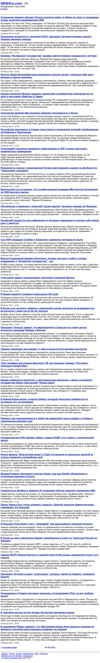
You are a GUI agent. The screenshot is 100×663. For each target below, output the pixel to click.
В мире (4, 9)
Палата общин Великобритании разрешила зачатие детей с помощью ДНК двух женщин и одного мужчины (47, 76)
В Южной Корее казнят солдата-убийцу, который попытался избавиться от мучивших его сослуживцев (44, 400)
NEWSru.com (11, 3)
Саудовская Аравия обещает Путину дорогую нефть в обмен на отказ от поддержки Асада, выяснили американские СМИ (50, 18)
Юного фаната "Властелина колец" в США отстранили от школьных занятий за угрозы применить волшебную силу (47, 456)
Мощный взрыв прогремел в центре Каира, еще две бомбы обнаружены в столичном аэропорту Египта (44, 475)
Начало (4, 654)
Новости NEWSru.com (12, 658)
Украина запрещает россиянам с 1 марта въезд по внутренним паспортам (44, 349)
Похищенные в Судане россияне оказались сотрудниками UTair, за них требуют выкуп (47, 594)
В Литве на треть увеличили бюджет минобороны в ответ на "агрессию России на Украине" (49, 539)
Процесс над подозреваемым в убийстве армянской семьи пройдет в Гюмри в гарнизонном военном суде (47, 420)
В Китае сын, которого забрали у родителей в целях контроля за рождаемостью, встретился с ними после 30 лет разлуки (48, 309)
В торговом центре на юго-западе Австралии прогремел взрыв (37, 612)
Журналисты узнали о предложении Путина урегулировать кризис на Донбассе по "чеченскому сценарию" (49, 169)
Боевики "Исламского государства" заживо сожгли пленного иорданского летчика (49, 55)
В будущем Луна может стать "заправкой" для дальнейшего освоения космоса (47, 524)
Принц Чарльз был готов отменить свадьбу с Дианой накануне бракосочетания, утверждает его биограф (47, 506)
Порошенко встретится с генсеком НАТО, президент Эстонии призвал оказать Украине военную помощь (46, 38)
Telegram (44, 654)
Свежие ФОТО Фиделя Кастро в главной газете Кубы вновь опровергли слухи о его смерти (49, 556)
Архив (18, 654)
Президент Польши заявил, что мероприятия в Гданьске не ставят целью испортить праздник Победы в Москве (44, 329)
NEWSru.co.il (6, 656)
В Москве (18, 656)
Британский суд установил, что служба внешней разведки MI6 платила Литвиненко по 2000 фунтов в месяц (49, 191)
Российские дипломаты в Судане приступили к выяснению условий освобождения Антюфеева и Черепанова (49, 131)
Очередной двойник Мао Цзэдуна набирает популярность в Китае (39, 113)
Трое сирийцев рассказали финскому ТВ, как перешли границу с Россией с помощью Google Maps (44, 364)
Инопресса (28, 656)
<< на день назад (9, 647)
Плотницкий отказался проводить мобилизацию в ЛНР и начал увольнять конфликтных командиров (44, 150)
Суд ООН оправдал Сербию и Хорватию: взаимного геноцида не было (42, 239)
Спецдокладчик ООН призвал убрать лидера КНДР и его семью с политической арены (47, 439)
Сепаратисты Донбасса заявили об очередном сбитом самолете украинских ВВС (48, 490)
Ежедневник (28, 654)
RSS (37, 654)
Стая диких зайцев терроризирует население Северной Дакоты (38, 277)
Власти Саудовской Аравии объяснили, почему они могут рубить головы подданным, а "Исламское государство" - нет (44, 260)
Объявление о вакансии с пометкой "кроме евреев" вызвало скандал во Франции (49, 206)
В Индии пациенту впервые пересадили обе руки (29, 294)
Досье (11, 654)
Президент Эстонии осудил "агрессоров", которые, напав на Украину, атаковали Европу (48, 575)
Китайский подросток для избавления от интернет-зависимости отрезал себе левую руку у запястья (50, 222)
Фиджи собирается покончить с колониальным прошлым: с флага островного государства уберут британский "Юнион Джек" (46, 381)
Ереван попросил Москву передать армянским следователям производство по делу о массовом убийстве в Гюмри (47, 95)
